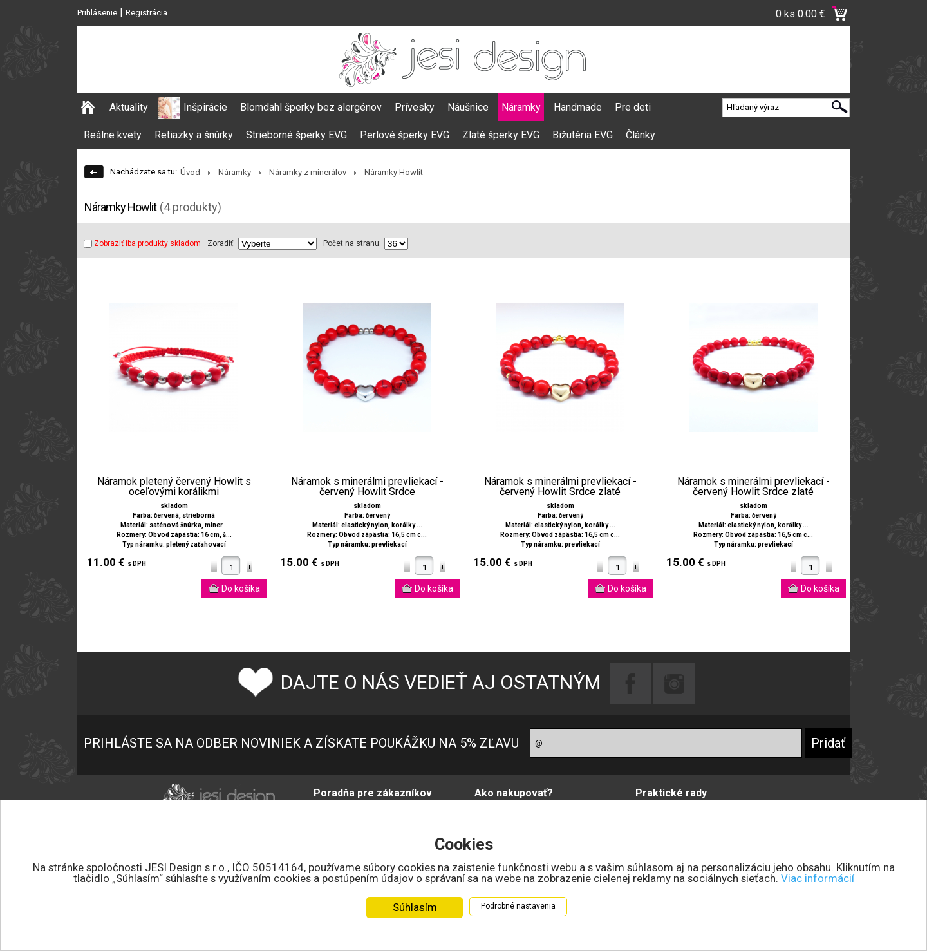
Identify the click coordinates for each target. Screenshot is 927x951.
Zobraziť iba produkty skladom (142, 243)
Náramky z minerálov (307, 172)
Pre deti (633, 107)
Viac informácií (821, 879)
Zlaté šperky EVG (500, 135)
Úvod (190, 172)
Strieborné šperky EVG (296, 135)
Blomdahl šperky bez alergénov (311, 107)
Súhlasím (415, 908)
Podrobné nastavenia (518, 907)
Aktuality (128, 107)
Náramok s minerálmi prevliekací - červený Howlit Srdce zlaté (560, 486)
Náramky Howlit (393, 172)
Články (640, 135)
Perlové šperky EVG (404, 135)
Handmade (578, 107)
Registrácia (146, 12)
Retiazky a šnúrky (193, 135)
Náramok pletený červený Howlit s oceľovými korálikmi (174, 486)
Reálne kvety (113, 135)
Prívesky (415, 107)
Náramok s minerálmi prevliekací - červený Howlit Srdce (367, 486)
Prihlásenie (97, 12)
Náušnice (468, 107)
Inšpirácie (205, 107)
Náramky (521, 107)
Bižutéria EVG (582, 135)
